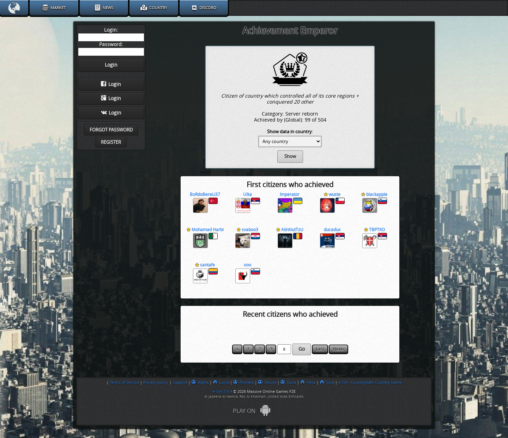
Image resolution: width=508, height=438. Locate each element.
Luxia (221, 382)
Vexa (307, 382)
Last (320, 349)
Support (180, 382)
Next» (338, 349)
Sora (327, 382)
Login (111, 84)
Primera (243, 382)
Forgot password (111, 129)
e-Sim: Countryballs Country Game (369, 382)
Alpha (200, 382)
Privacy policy (155, 382)
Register (111, 142)
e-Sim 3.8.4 (222, 391)
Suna (288, 382)
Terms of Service (124, 382)
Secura (267, 382)
